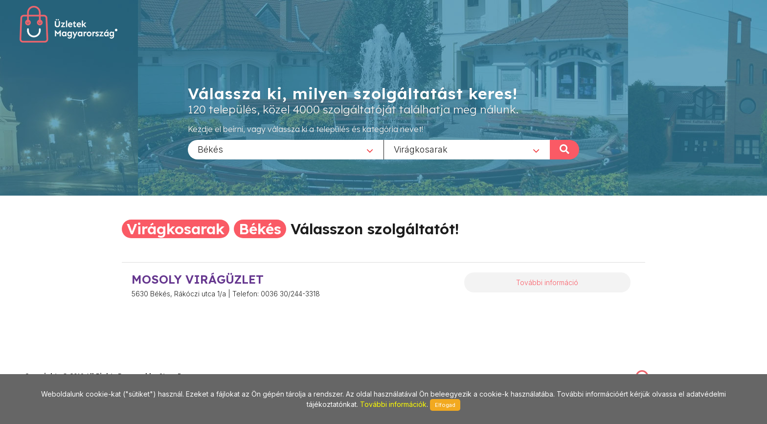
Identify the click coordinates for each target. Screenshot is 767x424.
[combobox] (286, 149)
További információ (547, 282)
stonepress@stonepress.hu (63, 365)
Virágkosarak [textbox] (421, 149)
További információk (393, 404)
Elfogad (445, 405)
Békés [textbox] (210, 149)
